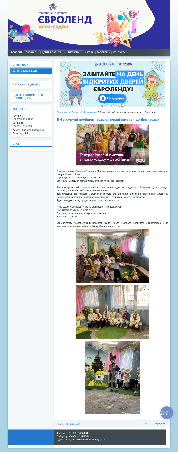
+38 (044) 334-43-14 (23, 126)
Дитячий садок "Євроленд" (69, 112)
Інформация (90, 112)
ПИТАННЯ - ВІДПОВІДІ (27, 84)
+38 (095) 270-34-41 (23, 119)
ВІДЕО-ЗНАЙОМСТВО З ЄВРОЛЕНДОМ (28, 97)
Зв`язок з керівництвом (25, 70)
